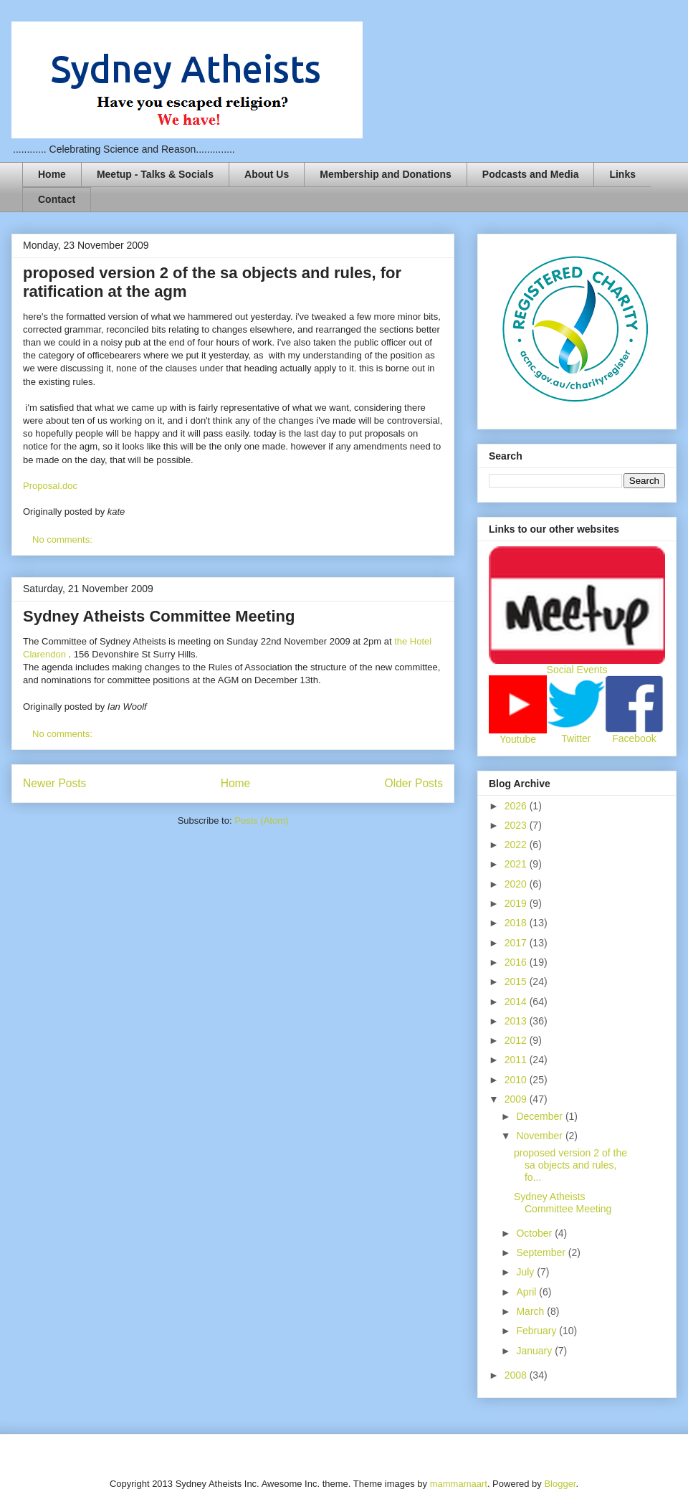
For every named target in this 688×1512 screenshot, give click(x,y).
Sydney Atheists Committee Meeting (159, 616)
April (527, 1292)
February (537, 1330)
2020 (517, 884)
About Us (266, 174)
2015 (517, 981)
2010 (517, 1079)
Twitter (576, 738)
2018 (517, 922)
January (535, 1350)
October (535, 1233)
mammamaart (458, 1483)
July (526, 1272)
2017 (517, 942)
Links (622, 174)
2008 (517, 1375)
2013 (517, 1021)
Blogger (559, 1483)
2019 (517, 903)
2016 (517, 962)
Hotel (420, 641)
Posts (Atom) (261, 820)
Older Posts (414, 783)
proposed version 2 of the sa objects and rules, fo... (570, 1165)
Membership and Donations (386, 174)
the (402, 641)
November (540, 1135)
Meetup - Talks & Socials (155, 174)
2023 (517, 825)
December (540, 1116)
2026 (517, 806)
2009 (517, 1099)
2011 (517, 1059)
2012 (517, 1040)
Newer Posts (54, 783)
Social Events (577, 669)
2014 (517, 1001)
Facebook (634, 738)
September (542, 1252)
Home (52, 174)
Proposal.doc (50, 485)
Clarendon (46, 654)
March (531, 1311)
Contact (56, 199)
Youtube (518, 739)
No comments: (63, 539)
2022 (517, 844)
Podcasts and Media (530, 174)
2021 (517, 864)
